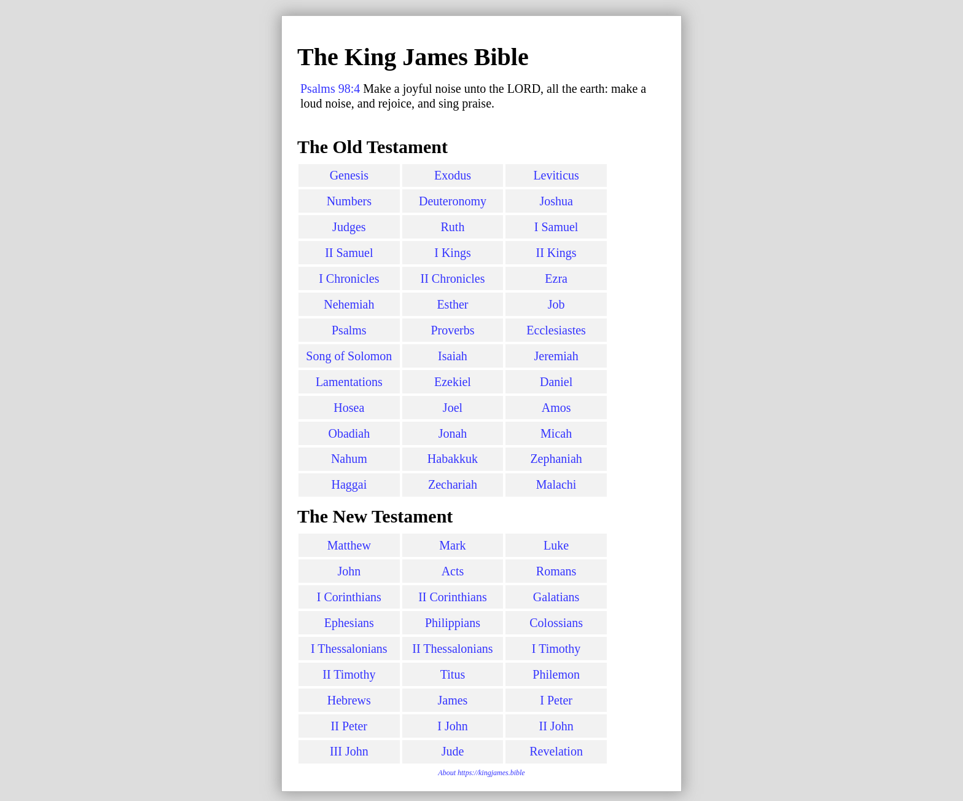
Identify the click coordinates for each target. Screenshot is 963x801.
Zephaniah (556, 458)
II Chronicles (452, 278)
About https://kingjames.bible (481, 772)
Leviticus (556, 175)
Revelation (556, 751)
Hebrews (349, 700)
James (453, 700)
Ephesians (349, 622)
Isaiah (452, 356)
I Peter (556, 700)
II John (556, 726)
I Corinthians (349, 597)
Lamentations (349, 382)
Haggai (349, 484)
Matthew (349, 545)
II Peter (349, 726)
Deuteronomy (452, 201)
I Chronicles (349, 278)
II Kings (556, 252)
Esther (452, 304)
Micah (556, 433)
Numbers (349, 201)
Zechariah (452, 484)
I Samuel (556, 227)
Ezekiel (452, 382)
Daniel (556, 382)
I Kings (452, 252)
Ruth (453, 227)
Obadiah (349, 433)
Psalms (349, 330)
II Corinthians (452, 597)
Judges (348, 227)
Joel (452, 407)
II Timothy (348, 674)
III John (349, 751)
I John (452, 726)
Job (556, 304)
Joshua (555, 201)
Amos (556, 407)
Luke (556, 545)
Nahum (349, 458)
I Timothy (556, 648)
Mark (452, 545)
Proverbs (452, 330)
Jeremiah (556, 356)
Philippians (452, 622)
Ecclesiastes (556, 330)
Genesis (349, 175)
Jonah (453, 433)
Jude (453, 751)
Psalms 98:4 (330, 88)
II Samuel (349, 252)
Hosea (348, 407)
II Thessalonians (452, 648)
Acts (453, 571)
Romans (556, 571)
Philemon (556, 674)
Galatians (556, 597)
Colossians (556, 622)
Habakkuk (452, 458)
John (349, 571)
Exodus (452, 175)
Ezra (556, 278)
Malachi (556, 484)
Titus (452, 674)
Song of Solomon (349, 356)
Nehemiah (349, 304)
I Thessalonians (349, 648)
